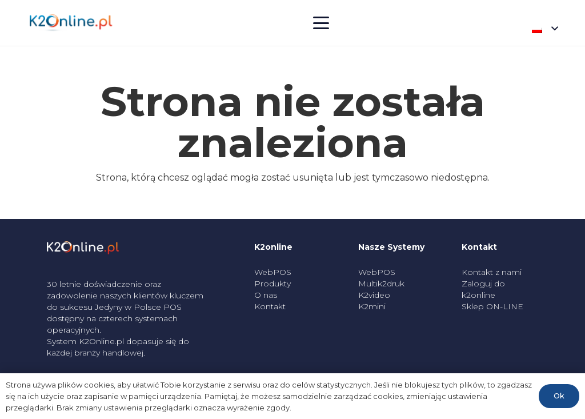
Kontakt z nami (492, 272)
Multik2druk (381, 283)
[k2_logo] (71, 22)
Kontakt (270, 306)
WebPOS (272, 272)
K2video (374, 295)
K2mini (372, 306)
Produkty (272, 283)
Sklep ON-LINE (492, 306)
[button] (321, 23)
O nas (265, 295)
